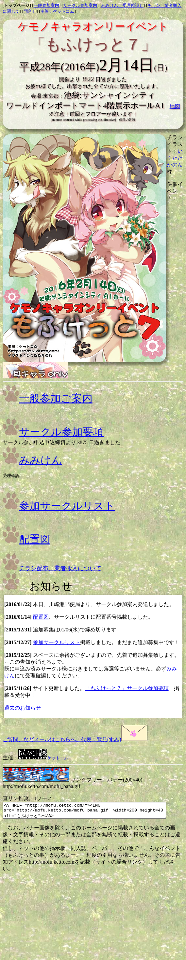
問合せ (30, 11)
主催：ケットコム (57, 11)
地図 (175, 106)
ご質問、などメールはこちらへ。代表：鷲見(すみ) (75, 739)
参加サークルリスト (59, 506)
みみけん (32, 460)
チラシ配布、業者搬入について (52, 568)
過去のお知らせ (22, 708)
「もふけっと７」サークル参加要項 (127, 688)
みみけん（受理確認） (122, 5)
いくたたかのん (175, 157)
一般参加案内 (46, 5)
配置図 (26, 539)
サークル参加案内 (80, 5)
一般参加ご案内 (48, 398)
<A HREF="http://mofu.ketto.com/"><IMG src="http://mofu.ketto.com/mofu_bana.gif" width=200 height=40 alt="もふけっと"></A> (94, 812)
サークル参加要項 (53, 432)
